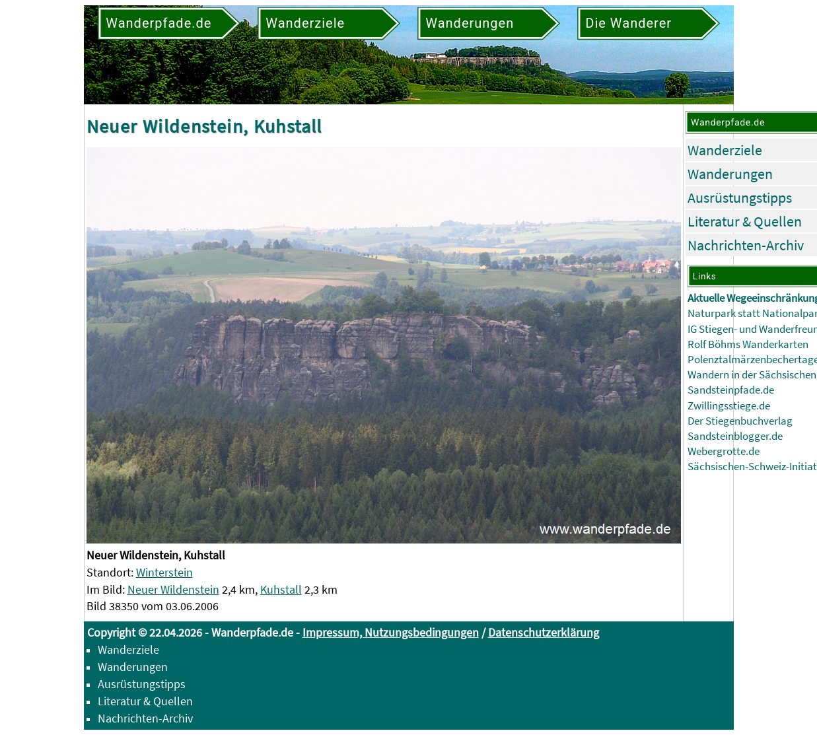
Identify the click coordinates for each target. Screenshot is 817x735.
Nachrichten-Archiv (746, 245)
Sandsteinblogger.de (735, 436)
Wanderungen (730, 173)
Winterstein (164, 572)
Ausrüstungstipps (740, 197)
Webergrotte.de (724, 451)
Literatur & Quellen (745, 221)
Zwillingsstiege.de (729, 406)
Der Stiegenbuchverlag (740, 421)
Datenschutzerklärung (543, 632)
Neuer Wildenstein (173, 589)
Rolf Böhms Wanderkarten (748, 344)
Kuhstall (281, 589)
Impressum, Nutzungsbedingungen (390, 632)
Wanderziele (725, 150)
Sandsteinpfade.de (731, 390)
